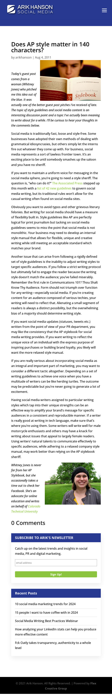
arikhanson (23, 57)
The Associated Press (67, 183)
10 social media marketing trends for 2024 (45, 604)
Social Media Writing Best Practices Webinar (46, 621)
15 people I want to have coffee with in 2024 (46, 612)
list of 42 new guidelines (54, 188)
